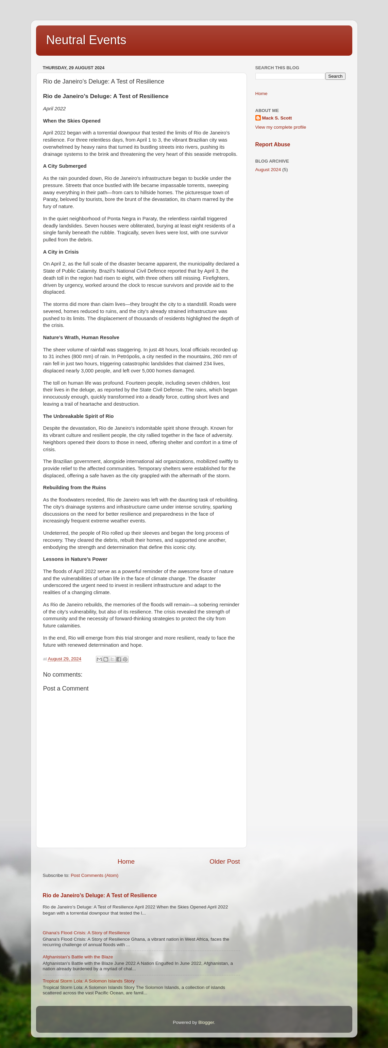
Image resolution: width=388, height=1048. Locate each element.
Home (126, 861)
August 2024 (268, 169)
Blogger (206, 1022)
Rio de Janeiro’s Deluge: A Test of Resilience (100, 895)
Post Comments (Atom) (94, 875)
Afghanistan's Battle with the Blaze (78, 956)
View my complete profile (280, 127)
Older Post (224, 861)
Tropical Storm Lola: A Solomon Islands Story (89, 980)
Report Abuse (272, 144)
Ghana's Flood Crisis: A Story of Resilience (86, 932)
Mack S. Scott (277, 118)
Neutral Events (86, 40)
